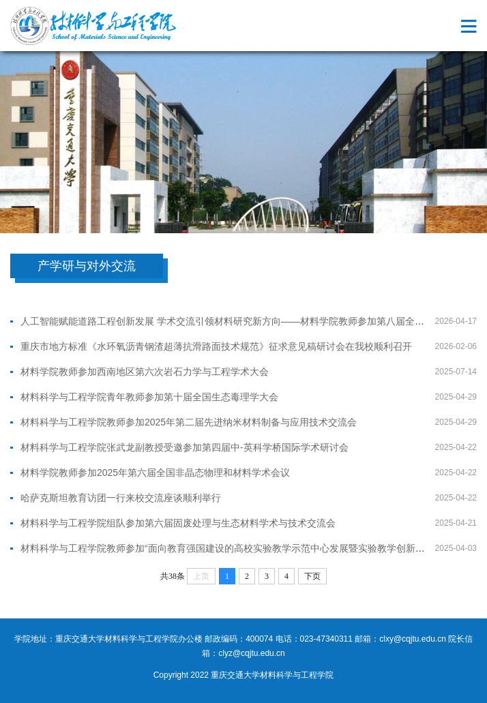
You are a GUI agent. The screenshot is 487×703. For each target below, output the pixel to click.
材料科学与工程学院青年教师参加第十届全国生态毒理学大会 (149, 396)
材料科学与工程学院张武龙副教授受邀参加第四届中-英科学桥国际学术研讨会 (184, 447)
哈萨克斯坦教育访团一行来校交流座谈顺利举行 (120, 497)
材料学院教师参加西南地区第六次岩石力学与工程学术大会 (144, 371)
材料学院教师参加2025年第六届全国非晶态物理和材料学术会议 (155, 472)
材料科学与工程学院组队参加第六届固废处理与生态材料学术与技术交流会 (178, 523)
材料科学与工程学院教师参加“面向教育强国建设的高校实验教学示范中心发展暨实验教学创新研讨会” (233, 548)
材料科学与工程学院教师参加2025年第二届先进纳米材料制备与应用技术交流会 (188, 422)
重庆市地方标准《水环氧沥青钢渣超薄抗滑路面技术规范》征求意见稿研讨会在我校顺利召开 (216, 346)
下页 (312, 576)
